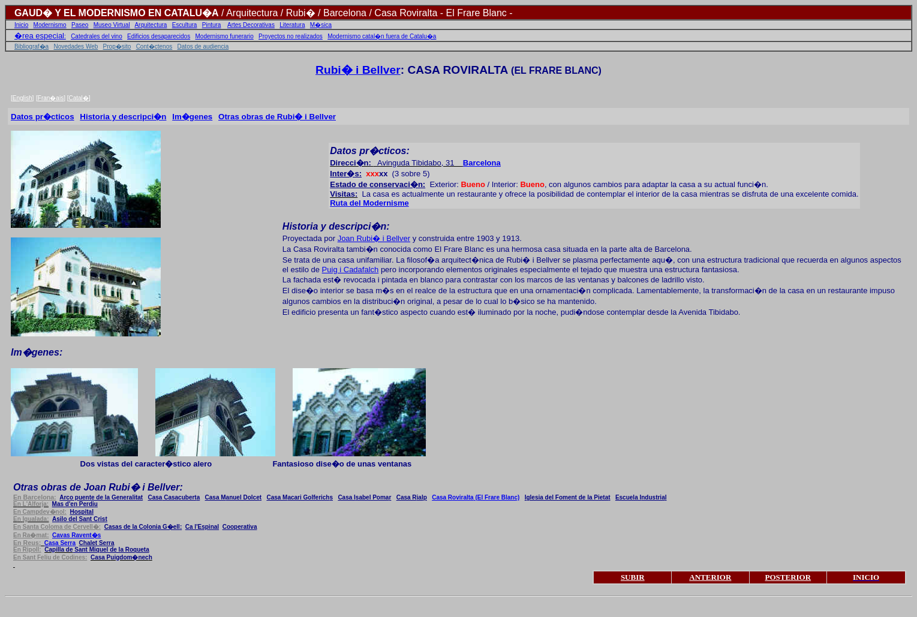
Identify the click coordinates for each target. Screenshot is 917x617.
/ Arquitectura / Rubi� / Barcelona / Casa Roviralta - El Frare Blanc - (366, 13)
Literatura (292, 25)
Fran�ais (51, 98)
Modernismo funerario (225, 36)
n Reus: (27, 542)
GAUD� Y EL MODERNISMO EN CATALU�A (116, 13)
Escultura (184, 25)
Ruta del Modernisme (369, 202)
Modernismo (50, 25)
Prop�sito (117, 46)
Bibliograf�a (31, 46)
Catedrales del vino (96, 36)
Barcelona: (34, 497)
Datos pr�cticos (42, 116)
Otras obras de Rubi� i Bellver (277, 116)
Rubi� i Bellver (358, 70)
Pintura (211, 25)
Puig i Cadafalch (350, 269)
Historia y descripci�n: (336, 226)
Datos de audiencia (203, 46)
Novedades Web (76, 46)
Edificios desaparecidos (158, 36)
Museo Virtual (112, 25)
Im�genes (192, 116)
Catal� (78, 98)
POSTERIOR (788, 577)
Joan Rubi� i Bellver (374, 238)
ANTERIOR (710, 577)
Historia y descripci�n (123, 116)
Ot (98, 487)
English (22, 98)
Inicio (21, 25)
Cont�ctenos (154, 46)
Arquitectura (150, 25)
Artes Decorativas (251, 25)
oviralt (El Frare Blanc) (475, 497)
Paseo (79, 25)
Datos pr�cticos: (369, 151)
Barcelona (482, 162)
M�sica (321, 25)
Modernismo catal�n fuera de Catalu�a (381, 36)
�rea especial (39, 35)
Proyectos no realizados (290, 36)
